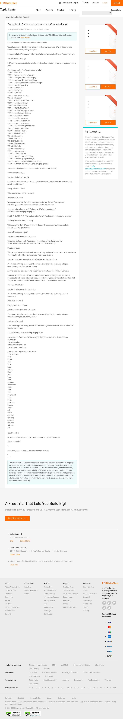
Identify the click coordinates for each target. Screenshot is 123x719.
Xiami (7, 704)
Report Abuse (68, 597)
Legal (49, 698)
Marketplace (48, 607)
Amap (101, 702)
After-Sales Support (70, 594)
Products (49, 10)
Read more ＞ (26, 38)
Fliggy (81, 702)
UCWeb (107, 702)
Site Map (86, 611)
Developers (78, 680)
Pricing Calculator (69, 607)
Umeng (113, 702)
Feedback (66, 600)
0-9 (114, 687)
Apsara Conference (12, 607)
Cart (85, 3)
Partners (8, 600)
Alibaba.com (60, 702)
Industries (65, 680)
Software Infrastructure (91, 672)
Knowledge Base (50, 590)
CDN (53, 665)
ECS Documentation (49, 672)
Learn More (93, 51)
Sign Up (117, 3)
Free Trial (27, 587)
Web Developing (93, 680)
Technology (48, 587)
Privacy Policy (35, 698)
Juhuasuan (42, 702)
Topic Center (33, 680)
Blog (45, 604)
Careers (8, 698)
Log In (105, 3)
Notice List (62, 698)
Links (74, 698)
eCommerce (99, 665)
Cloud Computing (50, 680)
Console (96, 3)
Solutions (61, 10)
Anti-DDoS (64, 665)
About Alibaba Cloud (12, 587)
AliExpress (51, 702)
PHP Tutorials (34, 684)
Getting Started (49, 600)
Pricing (73, 10)
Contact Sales (116, 10)
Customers (9, 597)
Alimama (74, 702)
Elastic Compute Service (38, 665)
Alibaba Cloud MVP (90, 594)
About (38, 10)
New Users (49, 676)
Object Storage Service (81, 665)
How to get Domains (69, 672)
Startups (8, 604)
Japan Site (33, 672)
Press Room (87, 604)
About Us (20, 698)
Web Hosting (34, 669)
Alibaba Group (10, 702)
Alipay (20, 704)
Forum (65, 604)
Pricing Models (10, 590)
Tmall (35, 702)
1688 (68, 702)
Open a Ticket (15, 555)
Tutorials (108, 680)
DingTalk (13, 704)
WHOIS (85, 607)
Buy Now (108, 51)
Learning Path (34, 676)
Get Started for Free (17, 518)
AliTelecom (94, 702)
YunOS (86, 702)
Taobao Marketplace (24, 702)
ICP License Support (51, 597)
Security (47, 669)
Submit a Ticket (69, 590)
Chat (11, 541)
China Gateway (49, 594)
